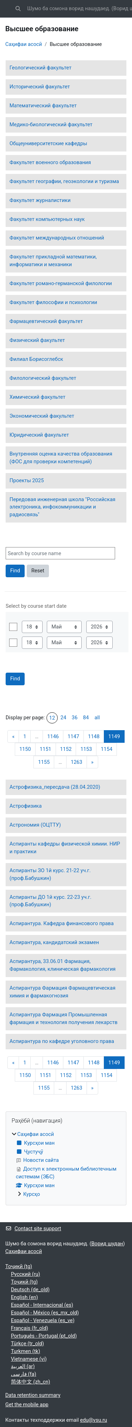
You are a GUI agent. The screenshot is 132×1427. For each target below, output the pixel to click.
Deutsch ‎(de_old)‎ (30, 1289)
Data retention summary (33, 1395)
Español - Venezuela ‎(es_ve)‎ (43, 1320)
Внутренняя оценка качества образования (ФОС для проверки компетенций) (61, 458)
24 (63, 717)
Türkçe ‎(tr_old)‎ (27, 1343)
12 (52, 718)
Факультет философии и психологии (53, 302)
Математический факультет (43, 105)
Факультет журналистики (40, 200)
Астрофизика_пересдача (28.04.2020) (55, 787)
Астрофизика (26, 806)
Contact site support (33, 1228)
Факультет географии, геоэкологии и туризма (64, 181)
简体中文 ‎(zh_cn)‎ (30, 1382)
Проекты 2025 (27, 480)
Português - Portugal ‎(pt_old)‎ (44, 1336)
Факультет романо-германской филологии (61, 283)
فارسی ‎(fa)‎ (23, 1374)
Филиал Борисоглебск (36, 359)
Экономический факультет (42, 416)
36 (74, 717)
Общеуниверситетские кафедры (48, 143)
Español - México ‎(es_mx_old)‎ (45, 1313)
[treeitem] (66, 1165)
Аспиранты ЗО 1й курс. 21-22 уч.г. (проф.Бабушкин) (50, 874)
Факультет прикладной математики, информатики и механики (53, 261)
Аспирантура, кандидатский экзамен (54, 942)
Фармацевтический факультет (46, 321)
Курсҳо (31, 1194)
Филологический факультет (43, 378)
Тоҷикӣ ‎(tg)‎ (18, 1266)
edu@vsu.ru (93, 1420)
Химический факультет (37, 397)
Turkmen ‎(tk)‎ (25, 1351)
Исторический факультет (40, 86)
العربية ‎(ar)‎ (23, 1366)
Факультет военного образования (50, 162)
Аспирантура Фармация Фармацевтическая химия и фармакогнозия (62, 992)
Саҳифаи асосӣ (23, 44)
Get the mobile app (26, 1404)
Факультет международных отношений (57, 238)
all (97, 717)
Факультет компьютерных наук (47, 219)
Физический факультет (37, 340)
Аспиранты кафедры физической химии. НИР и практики (65, 848)
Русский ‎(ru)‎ (25, 1274)
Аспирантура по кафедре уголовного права (62, 1041)
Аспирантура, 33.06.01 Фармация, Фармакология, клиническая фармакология (62, 965)
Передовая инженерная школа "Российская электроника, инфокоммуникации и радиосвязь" (62, 507)
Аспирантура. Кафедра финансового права (62, 923)
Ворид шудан (107, 1243)
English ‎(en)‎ (24, 1297)
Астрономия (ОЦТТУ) (35, 825)
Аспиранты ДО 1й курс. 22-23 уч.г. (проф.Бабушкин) (51, 901)
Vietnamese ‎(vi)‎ (29, 1359)
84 (86, 717)
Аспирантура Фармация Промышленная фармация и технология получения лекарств (64, 1018)
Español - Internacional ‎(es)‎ (42, 1305)
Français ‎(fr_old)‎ (29, 1328)
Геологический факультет (40, 68)
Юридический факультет (39, 435)
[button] (18, 9)
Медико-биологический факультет (51, 124)
